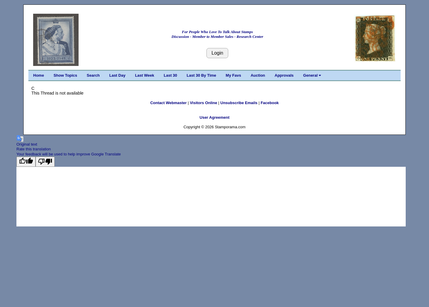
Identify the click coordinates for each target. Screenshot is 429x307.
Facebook (270, 103)
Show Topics (65, 75)
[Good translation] (26, 162)
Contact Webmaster (168, 103)
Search (93, 75)
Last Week (144, 75)
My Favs (233, 75)
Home (38, 75)
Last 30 (170, 75)
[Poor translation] (45, 162)
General (312, 75)
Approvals (284, 75)
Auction (258, 75)
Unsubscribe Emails (239, 103)
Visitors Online (203, 103)
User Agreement (214, 117)
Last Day (117, 75)
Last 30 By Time (201, 75)
